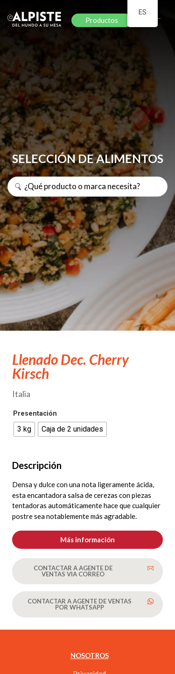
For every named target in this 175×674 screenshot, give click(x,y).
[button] (87, 540)
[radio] (24, 429)
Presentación (35, 414)
